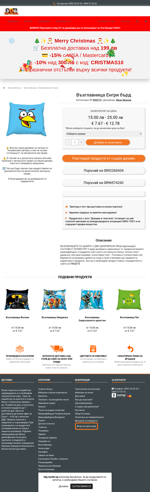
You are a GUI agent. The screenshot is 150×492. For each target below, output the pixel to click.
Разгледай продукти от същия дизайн (103, 158)
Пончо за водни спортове (51, 410)
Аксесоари (43, 448)
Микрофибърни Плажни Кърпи (54, 413)
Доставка (80, 396)
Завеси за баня (46, 455)
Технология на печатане (87, 389)
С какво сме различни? (87, 406)
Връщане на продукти (86, 420)
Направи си (44, 441)
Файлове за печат (84, 392)
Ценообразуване (83, 403)
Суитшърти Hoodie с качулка (53, 459)
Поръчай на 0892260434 (103, 170)
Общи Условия (82, 413)
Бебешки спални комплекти (52, 392)
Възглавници (45, 444)
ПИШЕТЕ (75, 263)
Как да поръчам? (84, 399)
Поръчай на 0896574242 (103, 183)
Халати (42, 406)
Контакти (80, 410)
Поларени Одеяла (47, 437)
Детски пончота (46, 423)
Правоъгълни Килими (49, 466)
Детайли (63, 486)
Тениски (42, 427)
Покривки (43, 430)
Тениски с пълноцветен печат (53, 399)
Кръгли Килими (46, 469)
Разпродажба (45, 462)
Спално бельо (45, 389)
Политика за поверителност (89, 417)
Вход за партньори (86, 426)
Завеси (42, 434)
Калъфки (42, 451)
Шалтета (42, 396)
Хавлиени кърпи (46, 403)
